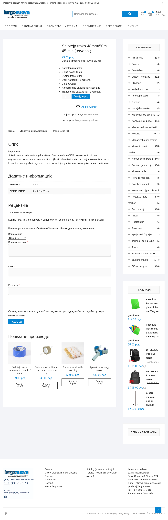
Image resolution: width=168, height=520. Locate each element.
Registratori (138, 221)
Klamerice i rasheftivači (144, 127)
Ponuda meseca (140, 177)
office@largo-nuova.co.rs (148, 483)
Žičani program (140, 266)
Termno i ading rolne (143, 240)
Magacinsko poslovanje (88, 120)
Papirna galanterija (142, 165)
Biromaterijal (32, 26)
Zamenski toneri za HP (144, 253)
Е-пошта (14, 285)
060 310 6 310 (92, 3)
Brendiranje (92, 26)
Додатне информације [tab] (33, 131)
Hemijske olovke (141, 108)
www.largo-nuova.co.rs (145, 479)
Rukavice (137, 228)
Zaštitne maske (140, 259)
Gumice (136, 102)
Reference (114, 26)
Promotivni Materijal (63, 26)
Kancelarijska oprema (143, 114)
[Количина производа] (66, 96)
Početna (11, 26)
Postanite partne (53, 486)
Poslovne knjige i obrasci (145, 190)
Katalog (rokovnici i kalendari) (101, 472)
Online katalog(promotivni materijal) (67, 3)
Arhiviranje (137, 57)
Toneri (135, 247)
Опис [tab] (11, 131)
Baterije (136, 64)
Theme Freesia (138, 513)
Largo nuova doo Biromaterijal (101, 513)
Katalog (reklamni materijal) (100, 469)
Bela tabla (137, 70)
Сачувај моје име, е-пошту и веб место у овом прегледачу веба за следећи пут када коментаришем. (56, 313)
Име (11, 266)
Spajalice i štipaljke (142, 234)
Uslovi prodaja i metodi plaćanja (61, 472)
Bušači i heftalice (141, 76)
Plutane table (139, 171)
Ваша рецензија (18, 242)
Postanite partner (11, 3)
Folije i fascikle (140, 89)
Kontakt (132, 26)
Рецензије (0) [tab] (61, 131)
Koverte (136, 133)
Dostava (49, 476)
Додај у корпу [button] (19, 385)
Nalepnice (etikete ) (142, 158)
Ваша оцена (15, 234)
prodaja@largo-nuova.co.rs (142, 486)
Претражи (130, 14)
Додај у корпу (81, 96)
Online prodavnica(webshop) (34, 3)
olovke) (90, 476)
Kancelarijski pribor (142, 120)
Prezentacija (138, 209)
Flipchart (136, 83)
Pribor (135, 215)
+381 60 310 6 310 (141, 490)
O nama (49, 469)
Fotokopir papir (140, 95)
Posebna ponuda (141, 184)
